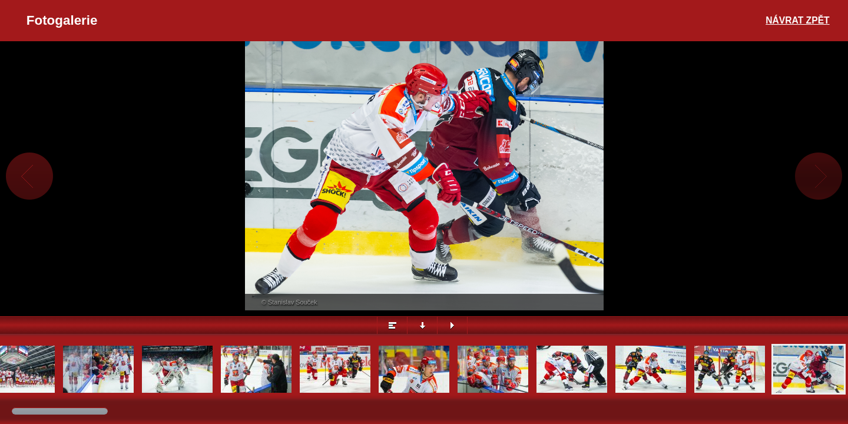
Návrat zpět (797, 20)
